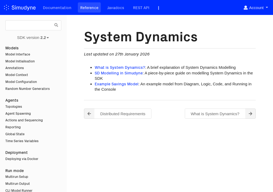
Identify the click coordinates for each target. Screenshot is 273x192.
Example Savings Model (116, 83)
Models (12, 47)
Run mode (14, 170)
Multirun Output (17, 183)
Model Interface (17, 54)
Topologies (13, 106)
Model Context (16, 74)
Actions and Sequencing (24, 119)
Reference (89, 7)
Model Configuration (21, 81)
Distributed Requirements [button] (114, 114)
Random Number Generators (27, 88)
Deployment (16, 152)
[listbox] (255, 7)
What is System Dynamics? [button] (223, 114)
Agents (11, 100)
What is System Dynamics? (120, 67)
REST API (141, 7)
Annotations (14, 67)
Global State (15, 133)
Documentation (57, 7)
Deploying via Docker (21, 158)
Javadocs (115, 7)
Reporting (13, 126)
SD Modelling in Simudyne (119, 72)
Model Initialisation (20, 60)
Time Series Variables (22, 140)
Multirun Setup (16, 176)
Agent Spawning (18, 113)
